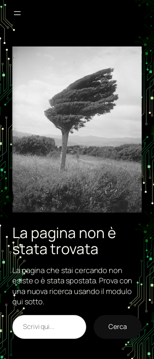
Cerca (117, 326)
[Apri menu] (17, 13)
